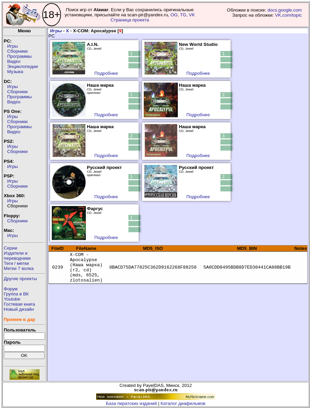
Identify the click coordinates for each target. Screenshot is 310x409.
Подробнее (106, 73)
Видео (13, 61)
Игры (12, 46)
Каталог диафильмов (182, 403)
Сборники (17, 51)
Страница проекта (129, 19)
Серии (10, 248)
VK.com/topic (288, 15)
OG (173, 14)
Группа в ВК (16, 293)
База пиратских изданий (131, 403)
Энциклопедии (22, 66)
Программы (19, 56)
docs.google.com (284, 10)
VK (192, 14)
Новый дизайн (19, 309)
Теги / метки (16, 263)
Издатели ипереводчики (17, 256)
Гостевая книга (19, 304)
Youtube (12, 299)
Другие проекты (20, 278)
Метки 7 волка (19, 268)
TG (183, 14)
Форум (11, 288)
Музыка (15, 71)
